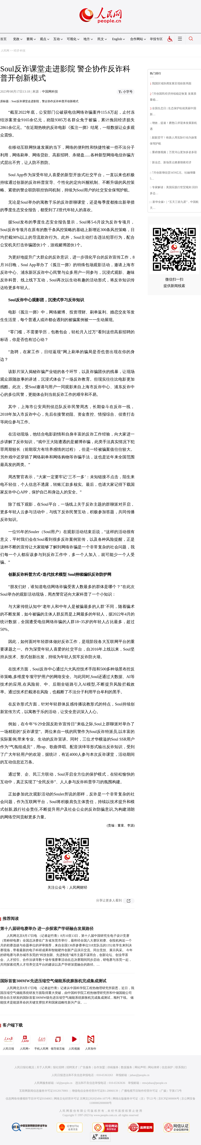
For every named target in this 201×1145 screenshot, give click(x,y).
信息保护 (167, 1067)
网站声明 (140, 1067)
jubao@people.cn (139, 1075)
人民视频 (74, 1041)
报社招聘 (58, 1067)
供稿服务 (113, 1067)
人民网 (5, 50)
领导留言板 (58, 1041)
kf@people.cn (64, 1082)
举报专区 (156, 39)
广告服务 (85, 1067)
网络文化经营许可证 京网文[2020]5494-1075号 (82, 1098)
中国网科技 (50, 91)
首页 (3, 39)
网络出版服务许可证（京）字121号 (134, 1098)
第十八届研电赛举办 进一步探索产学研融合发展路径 (46, 928)
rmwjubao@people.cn (154, 1082)
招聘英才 (72, 1067)
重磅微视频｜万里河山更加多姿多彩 (174, 152)
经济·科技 (20, 50)
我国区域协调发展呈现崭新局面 (171, 83)
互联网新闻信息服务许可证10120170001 (43, 1090)
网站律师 (153, 1067)
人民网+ (25, 1041)
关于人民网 (44, 1067)
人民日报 (8, 1041)
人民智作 (91, 1041)
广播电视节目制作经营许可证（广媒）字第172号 (151, 1090)
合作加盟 (99, 1067)
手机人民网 (41, 1041)
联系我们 (181, 1067)
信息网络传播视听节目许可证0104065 (29, 1098)
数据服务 (126, 1067)
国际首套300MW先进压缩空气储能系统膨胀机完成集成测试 (53, 981)
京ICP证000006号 (169, 1098)
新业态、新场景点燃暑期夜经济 (171, 162)
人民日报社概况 (24, 1067)
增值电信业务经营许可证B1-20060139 (95, 1090)
